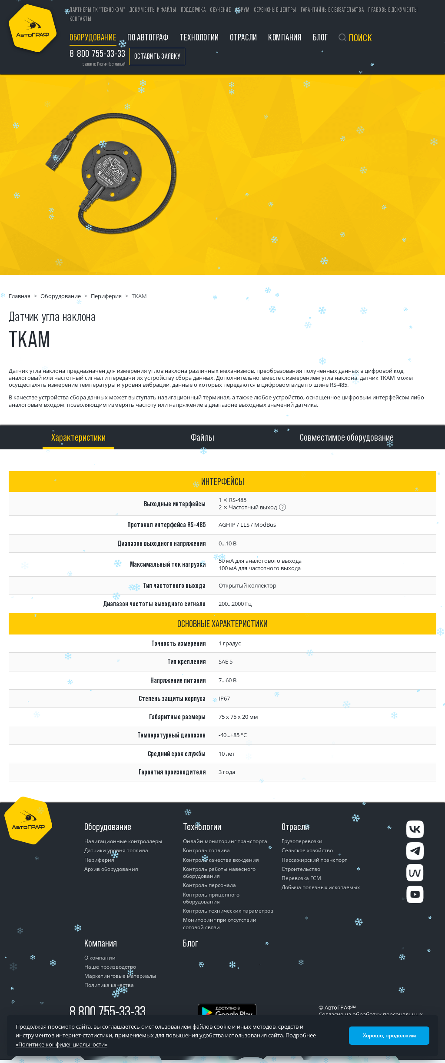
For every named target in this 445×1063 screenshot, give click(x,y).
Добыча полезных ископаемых (321, 887)
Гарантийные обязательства (332, 10)
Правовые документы (393, 10)
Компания (285, 37)
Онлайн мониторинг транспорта (225, 841)
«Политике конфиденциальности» (61, 1044)
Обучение (220, 10)
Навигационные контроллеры (123, 841)
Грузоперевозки (302, 841)
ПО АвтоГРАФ (148, 37)
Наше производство (110, 966)
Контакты (81, 19)
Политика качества (109, 985)
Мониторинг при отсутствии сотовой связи (219, 923)
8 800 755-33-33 (108, 1011)
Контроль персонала (209, 885)
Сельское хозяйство (307, 850)
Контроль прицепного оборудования (211, 898)
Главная (19, 296)
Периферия (106, 296)
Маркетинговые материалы (120, 976)
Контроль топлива (206, 850)
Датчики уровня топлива (116, 850)
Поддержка (193, 10)
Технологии (199, 37)
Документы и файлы (153, 10)
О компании (100, 957)
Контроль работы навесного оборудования (219, 872)
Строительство (301, 869)
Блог (320, 37)
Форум (242, 10)
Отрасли (243, 37)
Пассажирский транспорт (314, 860)
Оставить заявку (157, 56)
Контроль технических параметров (228, 910)
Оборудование (93, 37)
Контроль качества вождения (221, 860)
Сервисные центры (275, 10)
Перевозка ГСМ (301, 878)
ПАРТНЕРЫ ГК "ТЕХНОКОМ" (97, 10)
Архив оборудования (111, 869)
